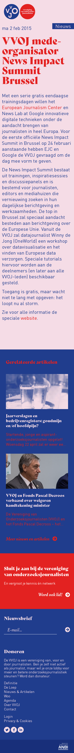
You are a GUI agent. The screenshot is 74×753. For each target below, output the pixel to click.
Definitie (10, 683)
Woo (7, 696)
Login (8, 716)
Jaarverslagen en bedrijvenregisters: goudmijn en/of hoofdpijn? (34, 420)
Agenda (10, 700)
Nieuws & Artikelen (19, 691)
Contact (10, 709)
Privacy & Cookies (18, 721)
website (29, 318)
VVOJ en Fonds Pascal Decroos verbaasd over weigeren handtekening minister (35, 500)
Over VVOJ (12, 704)
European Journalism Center (32, 107)
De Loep (10, 687)
